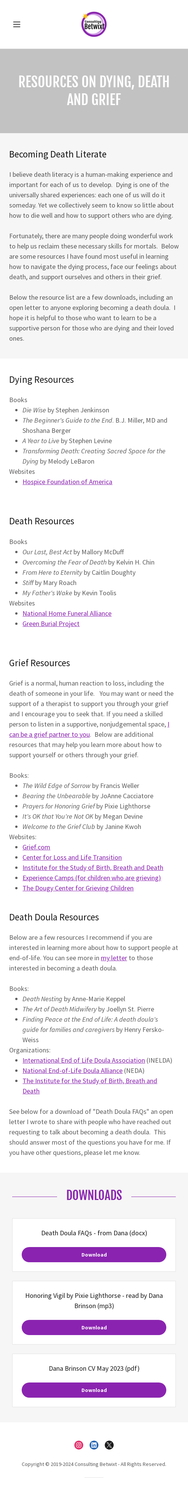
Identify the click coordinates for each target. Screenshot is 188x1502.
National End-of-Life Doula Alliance (72, 1070)
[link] (94, 24)
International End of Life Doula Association (83, 1060)
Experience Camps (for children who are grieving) (91, 877)
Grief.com (36, 847)
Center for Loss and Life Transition (72, 857)
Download (94, 1254)
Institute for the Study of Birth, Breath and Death (92, 867)
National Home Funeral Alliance (67, 613)
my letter (114, 957)
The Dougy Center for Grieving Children (78, 888)
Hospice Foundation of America (67, 481)
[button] (22, 24)
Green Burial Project (51, 623)
